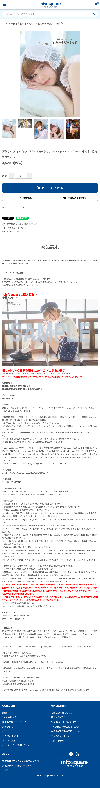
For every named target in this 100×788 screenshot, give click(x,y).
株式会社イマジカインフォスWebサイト (21, 760)
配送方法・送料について (62, 717)
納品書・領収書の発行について (66, 731)
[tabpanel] (50, 74)
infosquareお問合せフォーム (15, 618)
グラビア (6, 731)
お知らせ (6, 770)
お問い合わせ (25, 198)
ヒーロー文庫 (9, 740)
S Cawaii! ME (9, 717)
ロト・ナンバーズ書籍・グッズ (15, 745)
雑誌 (4, 712)
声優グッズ (7, 726)
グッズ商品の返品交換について (66, 726)
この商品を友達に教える (14, 227)
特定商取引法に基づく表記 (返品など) (19, 224)
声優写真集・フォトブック (14, 721)
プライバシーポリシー (61, 735)
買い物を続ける (10, 231)
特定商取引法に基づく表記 (64, 721)
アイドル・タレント (10, 735)
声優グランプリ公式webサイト (16, 765)
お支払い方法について (62, 712)
